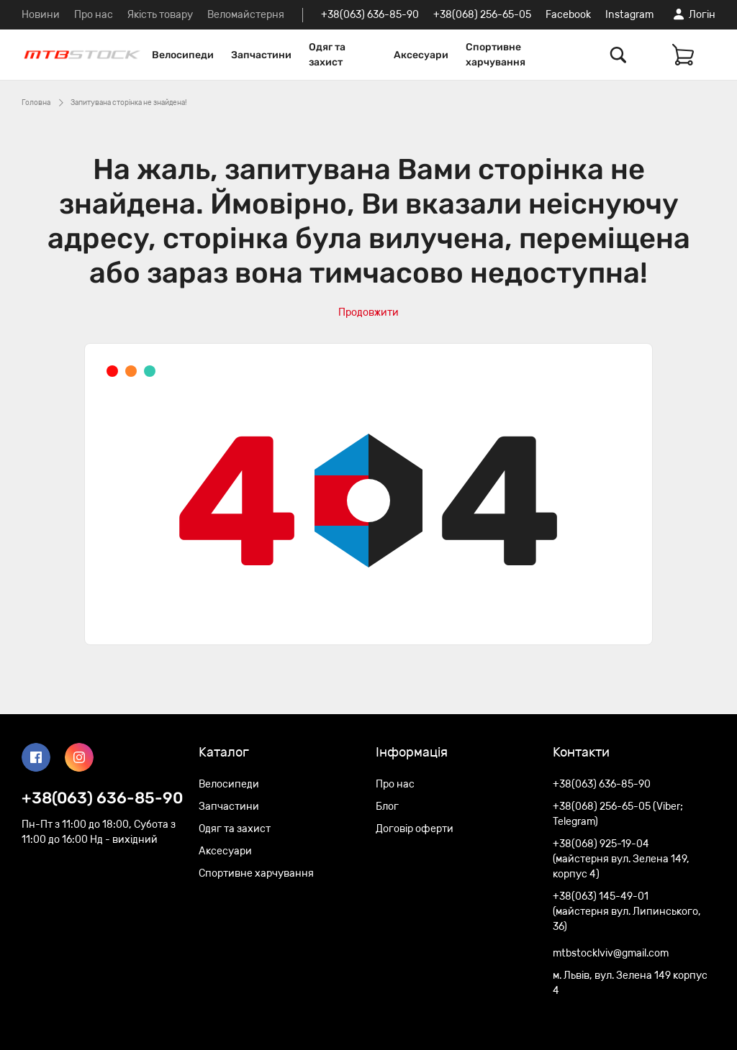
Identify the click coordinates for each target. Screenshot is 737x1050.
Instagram (629, 15)
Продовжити (368, 312)
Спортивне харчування (495, 54)
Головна (36, 103)
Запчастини (261, 55)
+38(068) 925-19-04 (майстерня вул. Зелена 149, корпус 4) (621, 859)
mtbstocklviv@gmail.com (611, 953)
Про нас (93, 15)
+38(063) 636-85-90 (370, 15)
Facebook (568, 15)
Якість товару (160, 15)
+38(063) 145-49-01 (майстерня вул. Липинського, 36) (627, 911)
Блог (387, 806)
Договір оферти (414, 829)
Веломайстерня (245, 15)
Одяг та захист (327, 54)
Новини (41, 15)
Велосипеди (183, 55)
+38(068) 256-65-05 (482, 15)
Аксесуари (421, 55)
